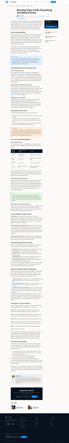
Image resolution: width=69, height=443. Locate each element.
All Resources (52, 418)
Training (13, 5)
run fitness (19, 284)
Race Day (36, 425)
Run (32, 1)
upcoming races (33, 283)
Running (36, 422)
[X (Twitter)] (11, 424)
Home (8, 5)
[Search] (63, 2)
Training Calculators (23, 427)
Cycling (36, 420)
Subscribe (53, 1)
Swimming (36, 418)
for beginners (27, 24)
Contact (51, 425)
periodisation (13, 94)
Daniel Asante (21, 15)
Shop (48, 1)
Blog (45, 1)
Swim (24, 1)
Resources (37, 1)
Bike (28, 1)
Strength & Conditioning (23, 420)
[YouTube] (8, 424)
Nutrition (21, 422)
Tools (42, 1)
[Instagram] (6, 424)
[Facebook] (13, 424)
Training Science (22, 418)
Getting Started (22, 425)
